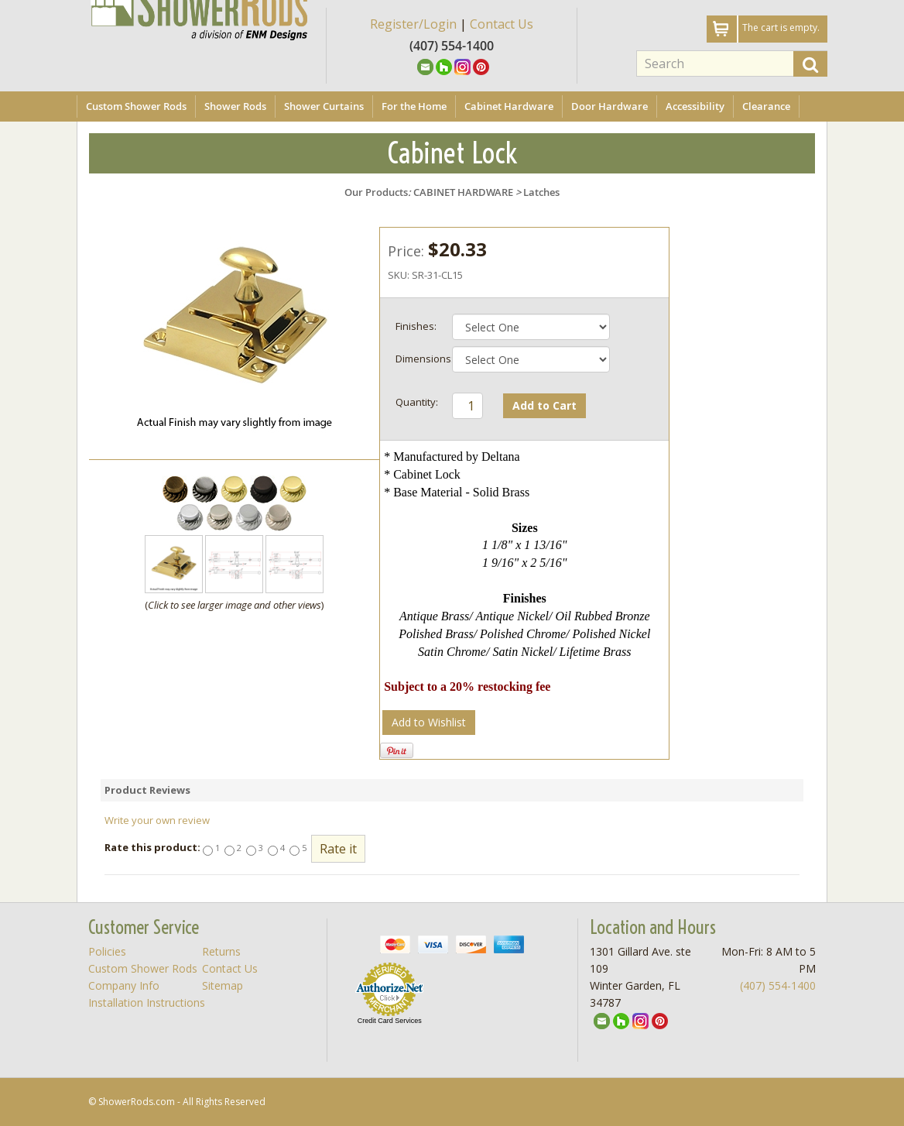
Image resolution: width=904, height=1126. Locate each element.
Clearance (766, 106)
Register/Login (413, 24)
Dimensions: (423, 359)
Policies (107, 951)
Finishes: (416, 326)
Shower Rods (235, 106)
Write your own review (157, 820)
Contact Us (501, 24)
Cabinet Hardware (508, 106)
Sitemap (222, 985)
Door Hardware (609, 106)
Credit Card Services (390, 1021)
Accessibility (695, 106)
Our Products (376, 192)
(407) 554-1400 (778, 985)
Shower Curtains (324, 106)
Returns (221, 951)
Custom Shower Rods (136, 106)
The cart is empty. (781, 27)
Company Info (123, 985)
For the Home (414, 106)
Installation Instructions (146, 1002)
